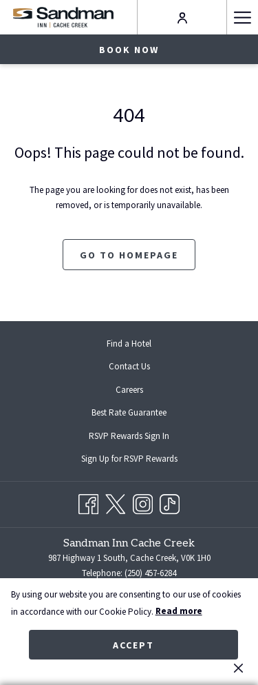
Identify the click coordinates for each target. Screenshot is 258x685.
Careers (129, 390)
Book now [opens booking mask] (129, 49)
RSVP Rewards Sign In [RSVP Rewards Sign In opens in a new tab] (140, 437)
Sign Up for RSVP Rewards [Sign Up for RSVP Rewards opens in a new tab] (140, 460)
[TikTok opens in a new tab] (170, 502)
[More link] (242, 17)
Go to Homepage (129, 255)
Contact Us (129, 366)
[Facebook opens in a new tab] (88, 502)
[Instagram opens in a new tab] (143, 502)
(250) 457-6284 (150, 573)
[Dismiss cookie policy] (238, 668)
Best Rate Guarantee (129, 412)
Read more (178, 611)
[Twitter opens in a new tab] (115, 502)
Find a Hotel (129, 343)
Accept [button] (133, 645)
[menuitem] (129, 344)
